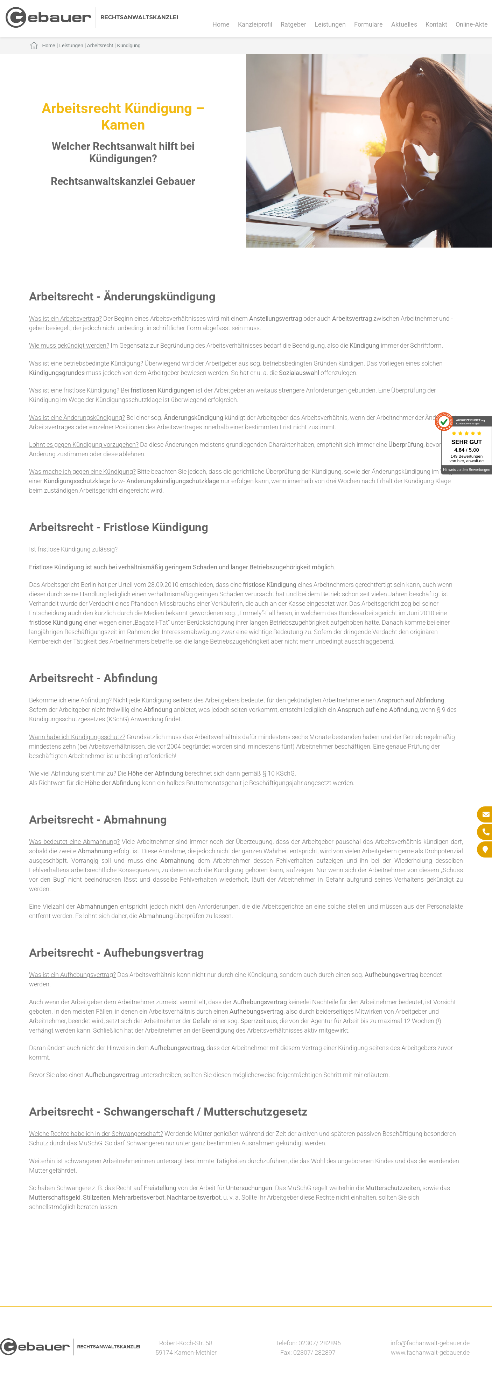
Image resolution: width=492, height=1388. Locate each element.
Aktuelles (404, 24)
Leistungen (330, 24)
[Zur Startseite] (92, 25)
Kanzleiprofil (255, 24)
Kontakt (436, 24)
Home (221, 24)
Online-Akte (472, 24)
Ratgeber (293, 24)
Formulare (368, 24)
